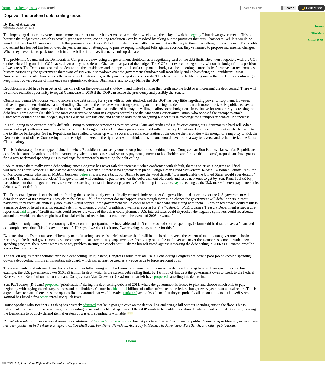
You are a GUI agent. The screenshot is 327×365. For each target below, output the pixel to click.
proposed (161, 277)
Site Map (317, 33)
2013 (33, 8)
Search (289, 8)
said (23, 211)
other (44, 297)
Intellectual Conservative (112, 321)
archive (20, 8)
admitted (89, 305)
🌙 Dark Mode (311, 8)
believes (86, 174)
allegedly (194, 35)
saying (179, 183)
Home (131, 341)
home (6, 8)
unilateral (130, 293)
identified (120, 289)
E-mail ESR (316, 40)
